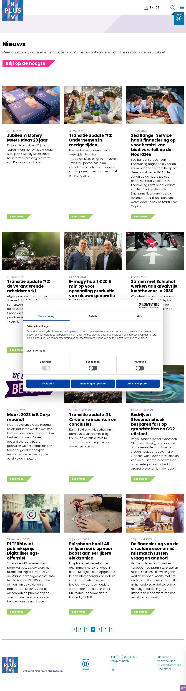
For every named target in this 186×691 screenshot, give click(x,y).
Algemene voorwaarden (166, 659)
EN (151, 7)
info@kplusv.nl (120, 661)
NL (146, 7)
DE (157, 7)
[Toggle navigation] (182, 7)
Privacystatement (169, 665)
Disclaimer (164, 669)
